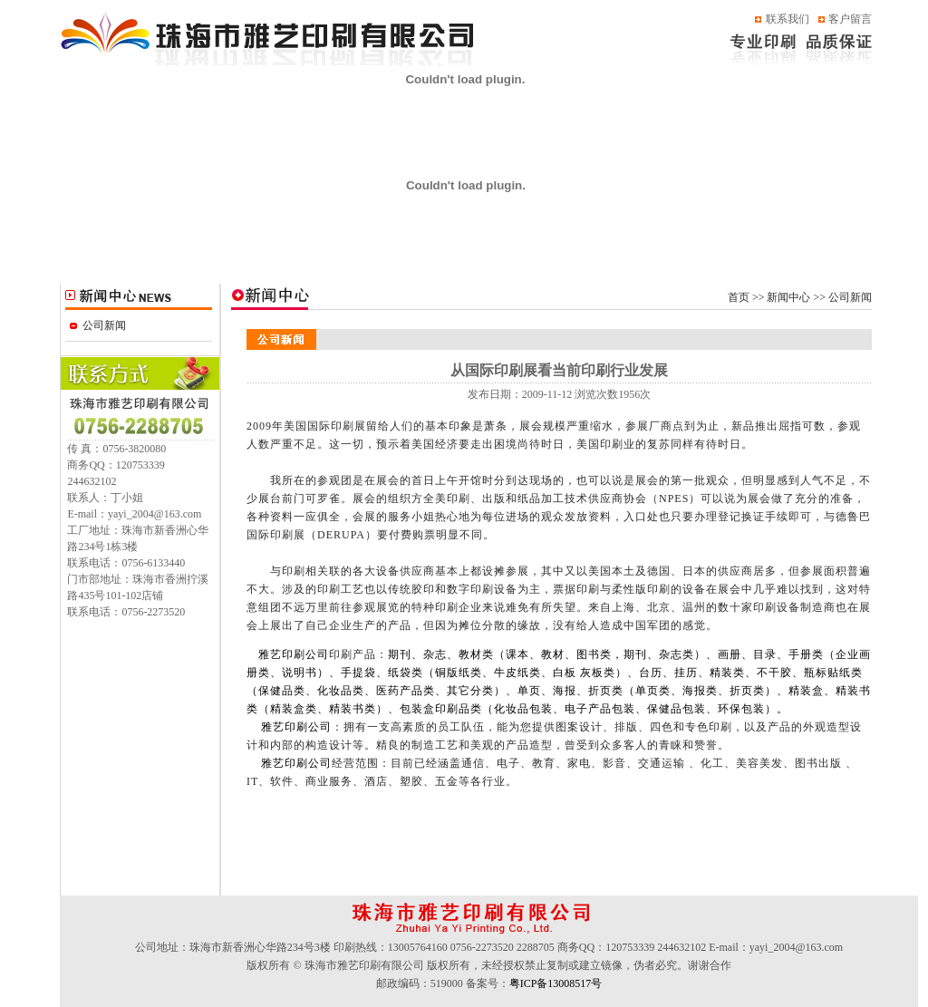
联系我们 (787, 19)
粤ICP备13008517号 (556, 983)
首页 (738, 297)
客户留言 (850, 19)
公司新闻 (104, 325)
